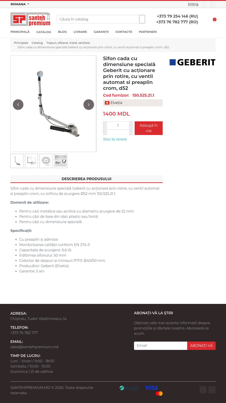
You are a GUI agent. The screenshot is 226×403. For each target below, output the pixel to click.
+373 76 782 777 (24, 333)
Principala (21, 42)
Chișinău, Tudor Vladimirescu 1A (38, 319)
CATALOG (43, 32)
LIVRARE (80, 31)
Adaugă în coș (148, 128)
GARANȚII (101, 31)
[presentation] (18, 104)
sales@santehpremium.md (34, 347)
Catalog (37, 42)
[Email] (160, 346)
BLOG (62, 31)
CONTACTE (123, 31)
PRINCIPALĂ (20, 31)
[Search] (98, 19)
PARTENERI (148, 31)
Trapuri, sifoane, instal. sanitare (68, 42)
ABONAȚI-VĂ (201, 346)
